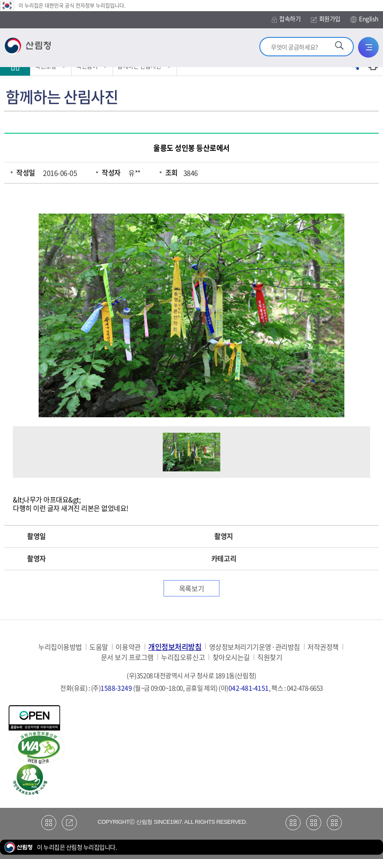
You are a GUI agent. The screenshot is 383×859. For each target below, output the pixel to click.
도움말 (98, 646)
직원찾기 (269, 657)
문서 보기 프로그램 (127, 657)
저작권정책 (323, 646)
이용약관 (128, 646)
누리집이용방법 (60, 646)
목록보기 (191, 588)
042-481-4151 (248, 688)
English (364, 19)
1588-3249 (116, 688)
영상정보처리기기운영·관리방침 (254, 646)
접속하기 (286, 18)
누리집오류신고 (183, 657)
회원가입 (325, 18)
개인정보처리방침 (174, 646)
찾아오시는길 (231, 657)
